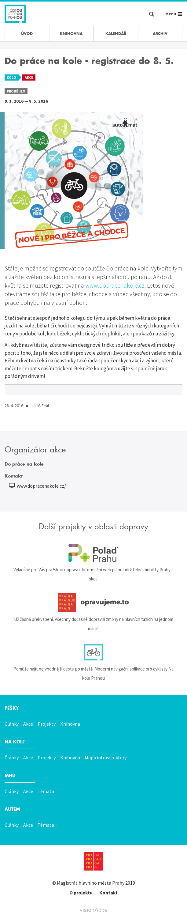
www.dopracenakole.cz (114, 285)
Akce (28, 724)
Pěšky (12, 708)
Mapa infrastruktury (106, 757)
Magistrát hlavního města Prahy (90, 883)
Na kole (15, 742)
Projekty (47, 724)
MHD (10, 775)
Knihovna (70, 724)
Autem (12, 809)
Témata (46, 791)
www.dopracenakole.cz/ (41, 486)
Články (12, 724)
